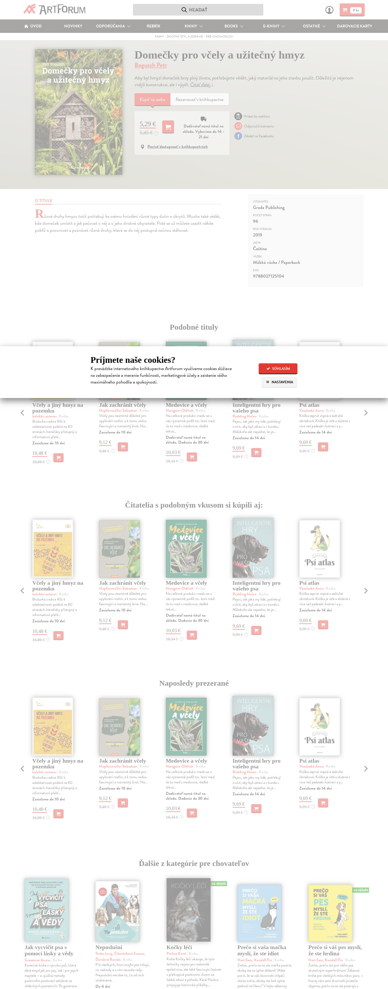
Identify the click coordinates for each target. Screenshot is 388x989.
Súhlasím (278, 368)
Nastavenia (279, 382)
